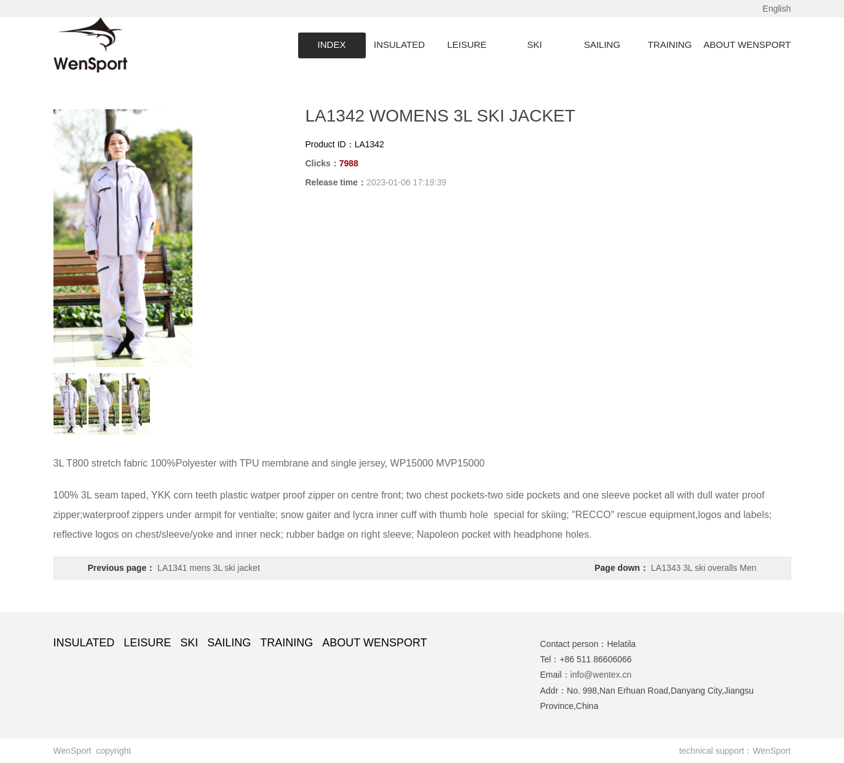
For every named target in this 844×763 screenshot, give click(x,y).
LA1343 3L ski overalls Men (703, 568)
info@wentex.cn (601, 675)
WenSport (772, 751)
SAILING (602, 44)
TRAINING (670, 44)
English (777, 9)
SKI (534, 44)
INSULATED (399, 44)
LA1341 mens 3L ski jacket (208, 568)
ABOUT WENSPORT (747, 44)
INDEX (332, 44)
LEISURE (466, 44)
